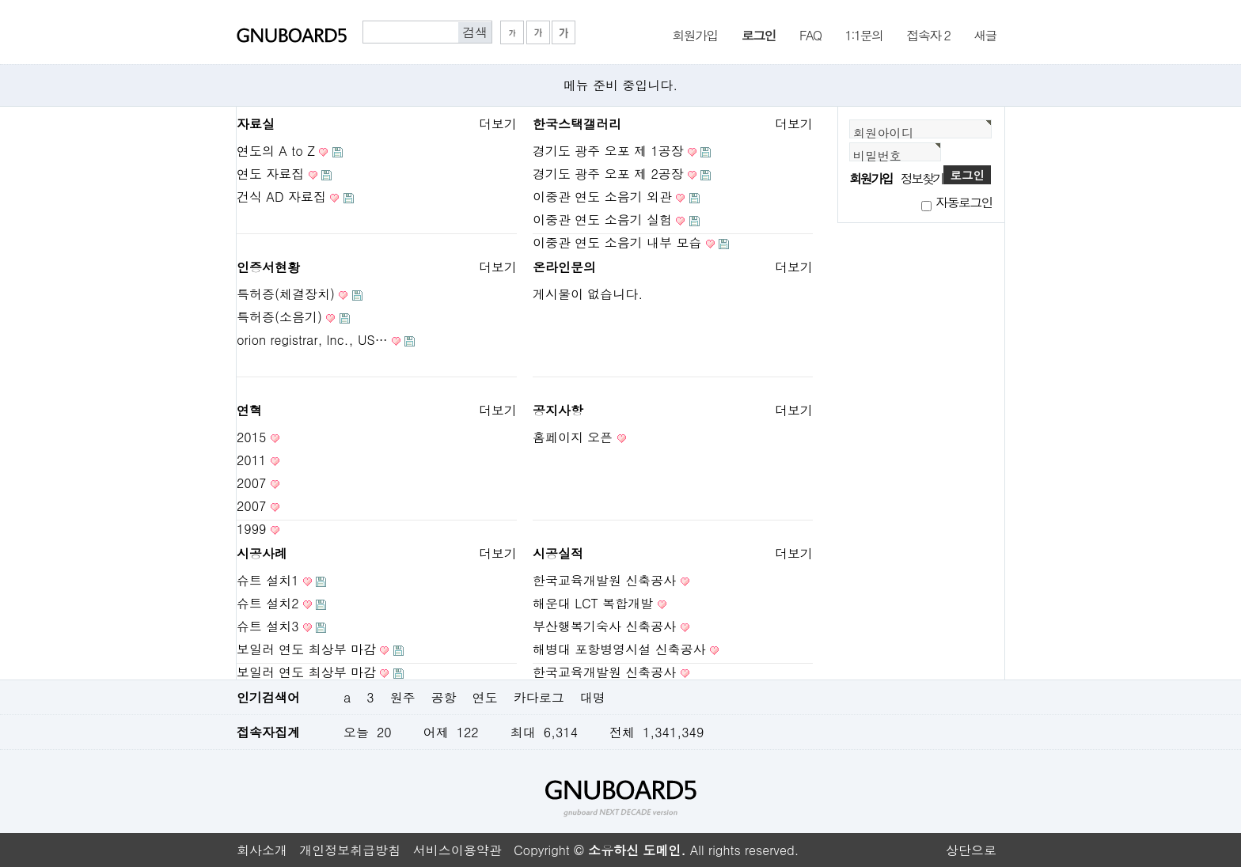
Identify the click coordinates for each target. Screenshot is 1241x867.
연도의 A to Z (276, 151)
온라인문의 (564, 267)
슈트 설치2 (268, 603)
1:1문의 (863, 34)
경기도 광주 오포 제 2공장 (608, 174)
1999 (251, 529)
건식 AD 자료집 (281, 196)
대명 (592, 697)
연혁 (249, 410)
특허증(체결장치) (286, 294)
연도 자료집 (270, 174)
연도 (485, 697)
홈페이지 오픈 (573, 437)
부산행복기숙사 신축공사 (604, 626)
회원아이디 (883, 132)
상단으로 (971, 850)
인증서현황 (268, 267)
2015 (251, 437)
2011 (251, 460)
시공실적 (558, 553)
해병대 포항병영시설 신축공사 (619, 649)
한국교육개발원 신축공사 (604, 580)
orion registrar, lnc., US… (312, 340)
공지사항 (558, 410)
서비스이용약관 (457, 850)
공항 (444, 697)
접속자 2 (929, 34)
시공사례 (262, 553)
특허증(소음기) (279, 317)
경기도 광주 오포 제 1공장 (608, 151)
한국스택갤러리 (577, 124)
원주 (403, 697)
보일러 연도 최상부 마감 (306, 649)
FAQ (810, 34)
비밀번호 (877, 155)
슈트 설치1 (268, 580)
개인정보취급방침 (349, 850)
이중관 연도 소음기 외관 (602, 196)
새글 (984, 34)
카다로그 (539, 697)
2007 (251, 483)
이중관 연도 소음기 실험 (602, 219)
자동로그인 (963, 202)
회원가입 (695, 34)
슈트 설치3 (268, 626)
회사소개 (262, 850)
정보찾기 (922, 178)
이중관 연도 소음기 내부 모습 (617, 242)
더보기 (498, 124)
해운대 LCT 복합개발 (593, 603)
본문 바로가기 (0, 0)
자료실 (256, 124)
